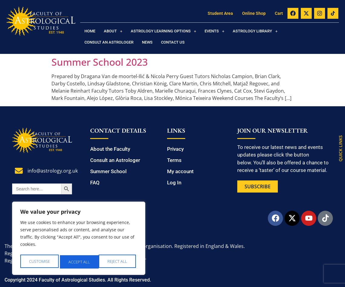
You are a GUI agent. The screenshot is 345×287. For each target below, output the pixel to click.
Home (89, 31)
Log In (174, 183)
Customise (39, 262)
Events (214, 31)
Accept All (118, 262)
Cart (279, 13)
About (113, 31)
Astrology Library (255, 31)
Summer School (108, 171)
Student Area (220, 13)
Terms (174, 160)
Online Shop (254, 13)
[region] (78, 239)
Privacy (175, 149)
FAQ (95, 183)
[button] (113, 31)
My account (180, 171)
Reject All (79, 262)
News (147, 42)
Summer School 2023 (99, 61)
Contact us (173, 42)
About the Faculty (110, 149)
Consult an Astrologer (108, 42)
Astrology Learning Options (163, 31)
